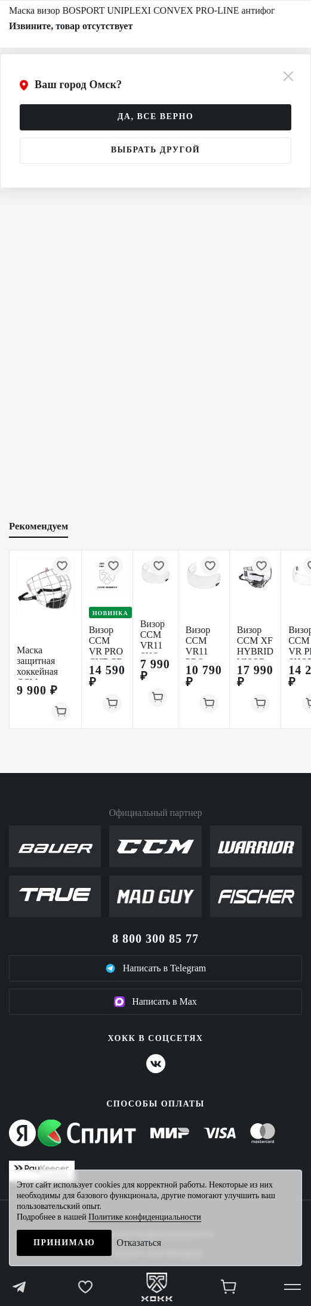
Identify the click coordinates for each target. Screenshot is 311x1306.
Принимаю (64, 1242)
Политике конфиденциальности (144, 1217)
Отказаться (138, 1243)
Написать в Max (155, 1001)
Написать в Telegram (156, 968)
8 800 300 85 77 (155, 938)
